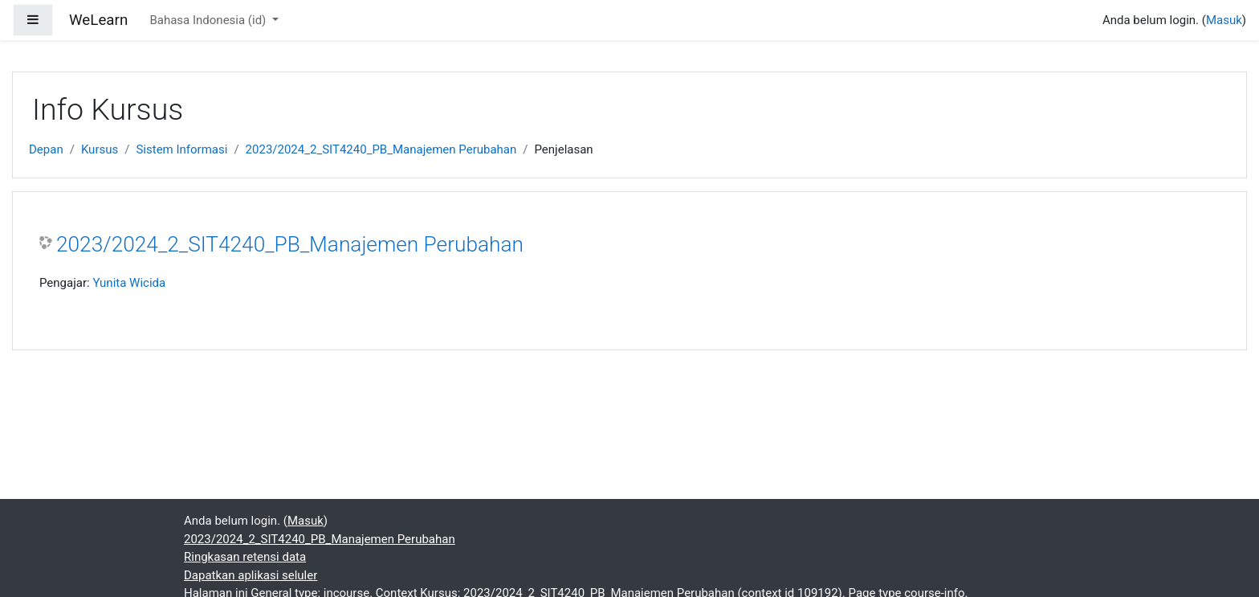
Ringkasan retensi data (245, 557)
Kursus (99, 149)
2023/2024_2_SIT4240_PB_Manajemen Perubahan (381, 149)
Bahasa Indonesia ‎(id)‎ (209, 20)
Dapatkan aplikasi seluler (250, 575)
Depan (46, 149)
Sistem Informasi (181, 149)
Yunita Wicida (128, 283)
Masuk (1224, 20)
